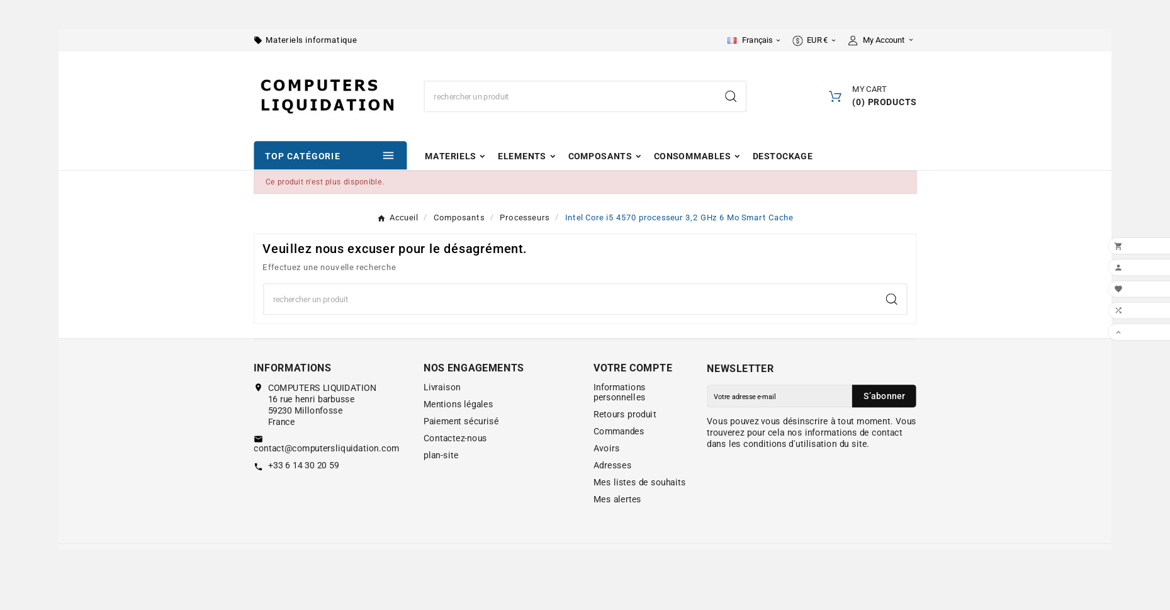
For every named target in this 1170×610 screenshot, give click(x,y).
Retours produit (624, 415)
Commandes (618, 432)
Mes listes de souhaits (639, 483)
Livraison (442, 387)
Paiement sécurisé (461, 421)
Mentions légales (458, 404)
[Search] (730, 96)
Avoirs (606, 449)
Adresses (612, 466)
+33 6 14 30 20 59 (303, 466)
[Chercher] (570, 96)
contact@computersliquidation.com (326, 449)
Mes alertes (617, 500)
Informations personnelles (619, 392)
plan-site (441, 455)
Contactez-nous (455, 438)
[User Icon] (882, 40)
